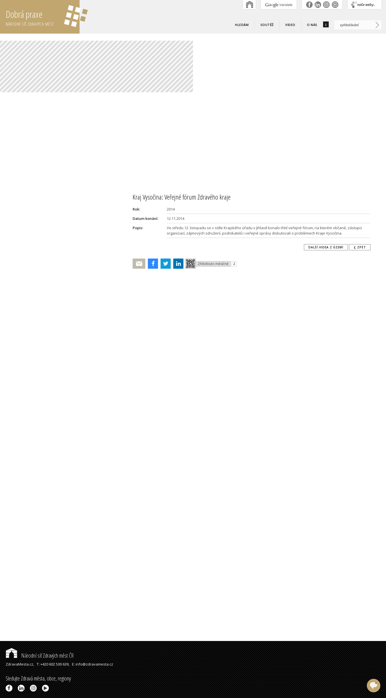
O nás (312, 25)
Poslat (139, 264)
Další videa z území (325, 247)
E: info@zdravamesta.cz (92, 664)
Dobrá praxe (43, 17)
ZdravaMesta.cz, (20, 664)
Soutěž (267, 25)
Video (290, 25)
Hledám (242, 25)
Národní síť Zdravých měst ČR (40, 655)
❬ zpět (360, 247)
